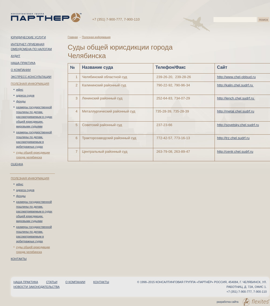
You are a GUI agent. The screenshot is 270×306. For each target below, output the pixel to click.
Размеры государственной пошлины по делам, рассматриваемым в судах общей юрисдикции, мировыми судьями (34, 117)
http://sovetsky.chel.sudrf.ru (238, 125)
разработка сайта (243, 302)
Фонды (21, 101)
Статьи (51, 282)
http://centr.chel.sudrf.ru (235, 152)
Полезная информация (30, 83)
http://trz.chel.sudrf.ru (233, 138)
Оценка (17, 164)
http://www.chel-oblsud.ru (236, 77)
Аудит (15, 56)
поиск (263, 20)
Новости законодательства (37, 286)
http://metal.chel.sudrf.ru (235, 111)
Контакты (19, 258)
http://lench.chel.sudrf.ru (236, 98)
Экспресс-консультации (31, 76)
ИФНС (19, 89)
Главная (73, 37)
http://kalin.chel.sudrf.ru (235, 85)
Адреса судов (25, 95)
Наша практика (23, 63)
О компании (21, 69)
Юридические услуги (28, 37)
